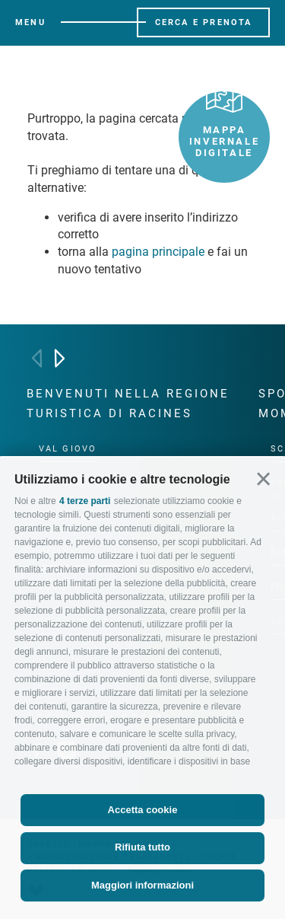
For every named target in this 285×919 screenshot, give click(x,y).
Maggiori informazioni (142, 885)
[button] (263, 479)
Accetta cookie (143, 809)
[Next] (59, 358)
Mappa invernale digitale (224, 124)
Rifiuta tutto (142, 847)
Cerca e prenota (203, 22)
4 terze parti (84, 501)
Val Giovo (68, 449)
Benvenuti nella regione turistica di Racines (128, 403)
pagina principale (158, 251)
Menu (30, 22)
